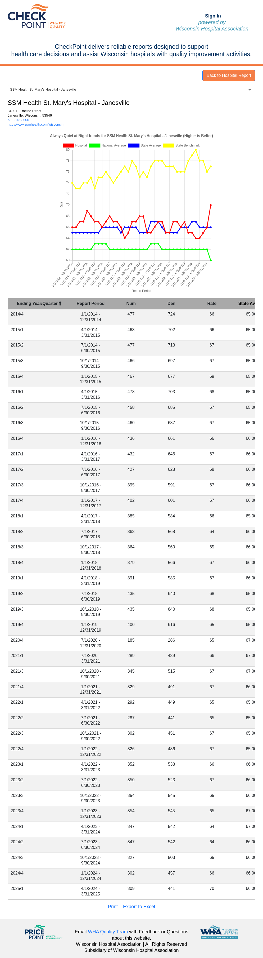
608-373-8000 (18, 120)
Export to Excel (139, 906)
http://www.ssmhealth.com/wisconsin (36, 124)
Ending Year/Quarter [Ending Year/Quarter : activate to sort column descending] (39, 303)
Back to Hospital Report (229, 75)
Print (113, 906)
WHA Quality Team (108, 931)
